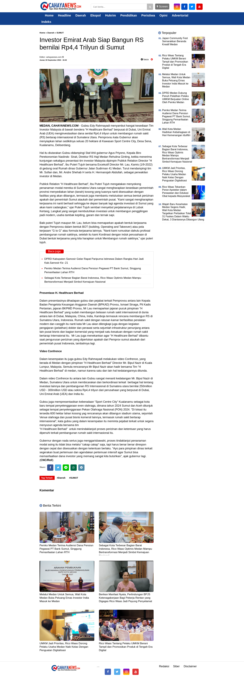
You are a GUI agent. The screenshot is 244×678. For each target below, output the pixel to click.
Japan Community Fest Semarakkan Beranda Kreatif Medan (175, 41)
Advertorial (180, 15)
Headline (64, 15)
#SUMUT (73, 478)
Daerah (80, 15)
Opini (163, 15)
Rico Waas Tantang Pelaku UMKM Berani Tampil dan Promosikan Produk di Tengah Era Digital (126, 647)
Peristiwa (148, 15)
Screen (162, 6)
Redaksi (164, 666)
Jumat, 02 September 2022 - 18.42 (53, 60)
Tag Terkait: (47, 478)
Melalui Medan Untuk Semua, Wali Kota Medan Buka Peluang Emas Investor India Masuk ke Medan (64, 598)
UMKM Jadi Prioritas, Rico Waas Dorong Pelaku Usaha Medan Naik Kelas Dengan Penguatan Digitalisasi (64, 647)
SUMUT (60, 33)
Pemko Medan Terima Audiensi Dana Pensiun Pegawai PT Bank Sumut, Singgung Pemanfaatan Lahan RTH (66, 549)
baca (145, 59)
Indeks (46, 21)
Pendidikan (128, 15)
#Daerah (61, 478)
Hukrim (110, 15)
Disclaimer (190, 666)
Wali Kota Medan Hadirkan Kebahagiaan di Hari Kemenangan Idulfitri (176, 132)
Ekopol (95, 15)
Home (47, 15)
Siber (176, 666)
